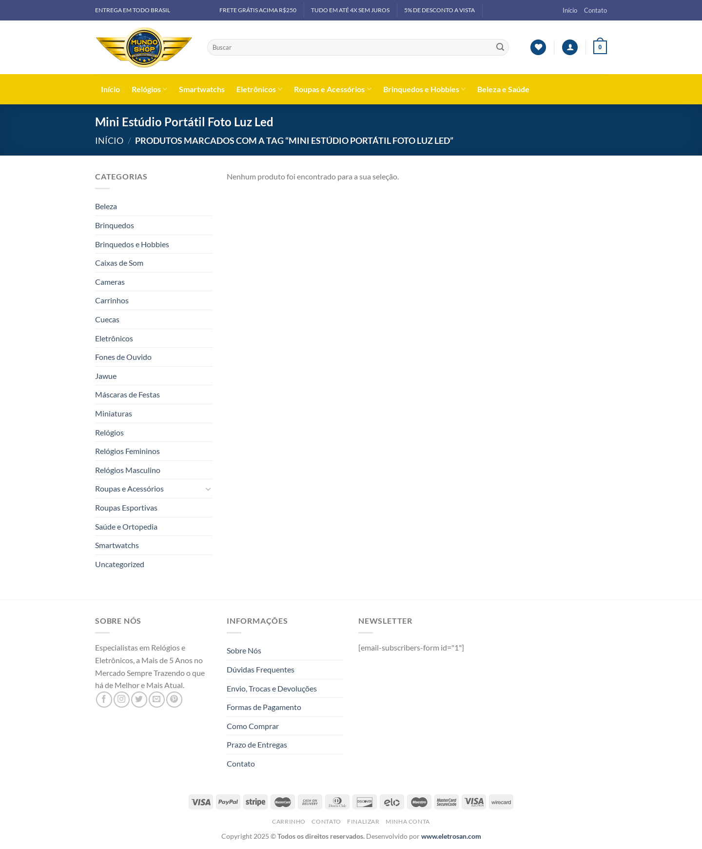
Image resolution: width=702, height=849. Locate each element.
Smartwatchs (202, 89)
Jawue (106, 375)
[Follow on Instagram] (122, 699)
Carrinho (289, 821)
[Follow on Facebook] (104, 699)
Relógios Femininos (127, 450)
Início (570, 10)
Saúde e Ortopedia (126, 526)
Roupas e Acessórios (332, 89)
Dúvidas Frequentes (260, 669)
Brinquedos (114, 225)
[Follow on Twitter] (139, 699)
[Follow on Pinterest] (174, 699)
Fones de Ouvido (123, 356)
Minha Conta (408, 821)
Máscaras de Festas (127, 394)
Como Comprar (253, 726)
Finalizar (363, 821)
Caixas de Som (119, 262)
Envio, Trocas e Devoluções (272, 688)
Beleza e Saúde (503, 89)
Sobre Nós (244, 650)
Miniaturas (113, 413)
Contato (595, 10)
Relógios (149, 89)
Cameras (110, 281)
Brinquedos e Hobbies (424, 89)
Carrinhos (112, 300)
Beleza (106, 206)
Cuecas (107, 319)
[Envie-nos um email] (157, 699)
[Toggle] (208, 488)
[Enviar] (500, 47)
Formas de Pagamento (264, 706)
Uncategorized (119, 564)
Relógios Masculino (127, 469)
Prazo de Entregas (257, 744)
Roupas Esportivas (126, 507)
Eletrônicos (259, 89)
